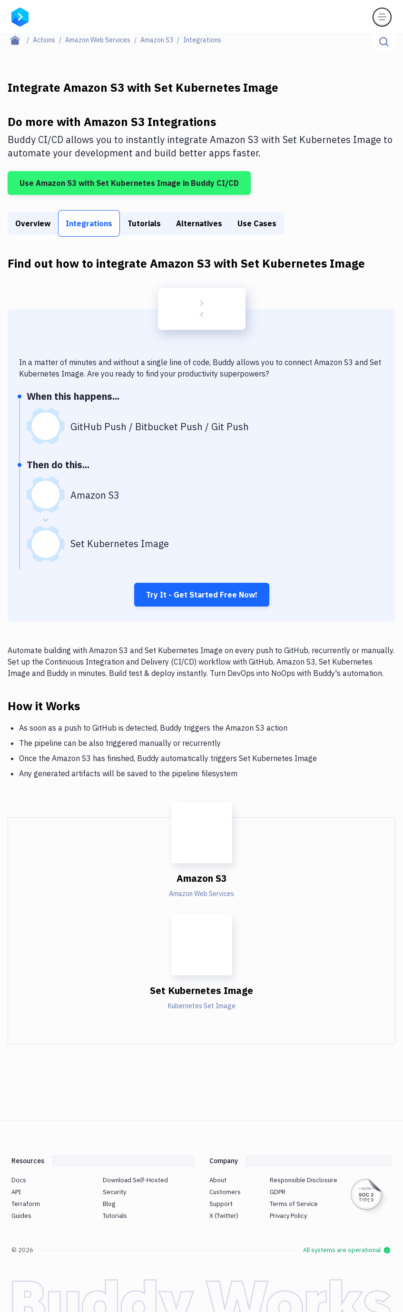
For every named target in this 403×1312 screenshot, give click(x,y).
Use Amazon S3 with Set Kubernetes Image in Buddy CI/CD (129, 183)
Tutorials (144, 223)
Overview (32, 223)
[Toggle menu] (382, 17)
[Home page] (20, 40)
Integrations (89, 223)
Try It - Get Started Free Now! (201, 594)
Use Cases (256, 223)
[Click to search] (384, 41)
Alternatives (199, 223)
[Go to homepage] (20, 16)
